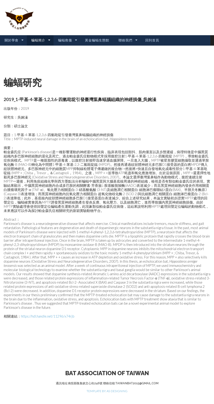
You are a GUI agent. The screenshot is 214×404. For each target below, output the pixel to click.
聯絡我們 (125, 40)
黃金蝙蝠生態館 (97, 40)
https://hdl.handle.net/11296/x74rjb (47, 316)
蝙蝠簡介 (38, 40)
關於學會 (11, 40)
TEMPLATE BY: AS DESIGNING (107, 391)
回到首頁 (152, 40)
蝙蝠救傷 (65, 40)
